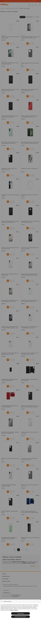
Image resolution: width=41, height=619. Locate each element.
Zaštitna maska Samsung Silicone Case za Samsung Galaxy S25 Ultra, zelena (10, 143)
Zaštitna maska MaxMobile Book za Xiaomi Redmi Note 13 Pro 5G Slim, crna (10, 222)
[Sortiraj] (30, 17)
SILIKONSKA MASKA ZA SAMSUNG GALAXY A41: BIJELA (9, 485)
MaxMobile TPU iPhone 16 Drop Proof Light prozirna (10, 195)
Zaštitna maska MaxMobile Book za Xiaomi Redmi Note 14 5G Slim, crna (10, 90)
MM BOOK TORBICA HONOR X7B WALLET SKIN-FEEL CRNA (29, 380)
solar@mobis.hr (15, 596)
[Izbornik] (39, 4)
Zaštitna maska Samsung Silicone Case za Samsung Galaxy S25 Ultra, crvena (29, 116)
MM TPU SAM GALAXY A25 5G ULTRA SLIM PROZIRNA (30, 538)
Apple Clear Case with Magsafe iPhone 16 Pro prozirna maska (10, 248)
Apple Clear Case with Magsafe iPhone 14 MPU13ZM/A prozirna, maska (29, 354)
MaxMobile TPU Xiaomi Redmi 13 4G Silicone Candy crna (9, 169)
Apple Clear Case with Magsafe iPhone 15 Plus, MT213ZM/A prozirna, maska (29, 301)
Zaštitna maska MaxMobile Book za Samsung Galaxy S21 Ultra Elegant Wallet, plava (29, 512)
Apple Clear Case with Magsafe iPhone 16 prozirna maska (10, 275)
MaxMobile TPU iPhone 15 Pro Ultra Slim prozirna (29, 195)
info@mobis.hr (7, 592)
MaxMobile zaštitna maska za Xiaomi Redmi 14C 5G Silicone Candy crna (30, 222)
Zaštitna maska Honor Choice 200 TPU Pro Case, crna (30, 485)
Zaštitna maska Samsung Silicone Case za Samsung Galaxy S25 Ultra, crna (10, 116)
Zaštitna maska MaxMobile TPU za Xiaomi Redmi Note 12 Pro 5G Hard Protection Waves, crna (29, 406)
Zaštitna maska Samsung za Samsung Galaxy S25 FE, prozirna (11, 37)
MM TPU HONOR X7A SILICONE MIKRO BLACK (10, 512)
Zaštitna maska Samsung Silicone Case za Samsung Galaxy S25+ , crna (29, 90)
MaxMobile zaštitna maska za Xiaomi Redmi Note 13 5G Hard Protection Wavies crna (30, 143)
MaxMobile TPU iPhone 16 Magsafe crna (29, 168)
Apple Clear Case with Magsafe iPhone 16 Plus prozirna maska (29, 248)
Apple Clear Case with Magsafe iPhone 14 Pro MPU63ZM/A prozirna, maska (29, 327)
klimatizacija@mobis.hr (16, 595)
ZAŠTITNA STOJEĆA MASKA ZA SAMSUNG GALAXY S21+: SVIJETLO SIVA (10, 433)
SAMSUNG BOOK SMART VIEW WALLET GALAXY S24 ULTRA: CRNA (10, 380)
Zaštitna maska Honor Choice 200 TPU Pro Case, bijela (30, 433)
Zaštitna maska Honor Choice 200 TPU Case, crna (11, 459)
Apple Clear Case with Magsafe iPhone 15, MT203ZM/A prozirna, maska (10, 354)
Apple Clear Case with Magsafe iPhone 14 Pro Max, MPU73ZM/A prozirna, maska (10, 327)
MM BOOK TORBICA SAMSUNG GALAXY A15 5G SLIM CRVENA (10, 406)
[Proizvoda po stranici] (37, 17)
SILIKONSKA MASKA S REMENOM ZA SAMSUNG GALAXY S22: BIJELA (9, 538)
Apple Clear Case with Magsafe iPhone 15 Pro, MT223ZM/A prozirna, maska (10, 301)
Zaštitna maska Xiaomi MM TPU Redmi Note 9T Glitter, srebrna (29, 459)
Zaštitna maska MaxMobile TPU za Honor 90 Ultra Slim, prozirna (10, 63)
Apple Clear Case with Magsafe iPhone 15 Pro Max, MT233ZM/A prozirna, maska (29, 275)
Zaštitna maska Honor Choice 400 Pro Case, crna (30, 64)
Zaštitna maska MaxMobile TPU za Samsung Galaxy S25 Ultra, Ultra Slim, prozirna (30, 37)
